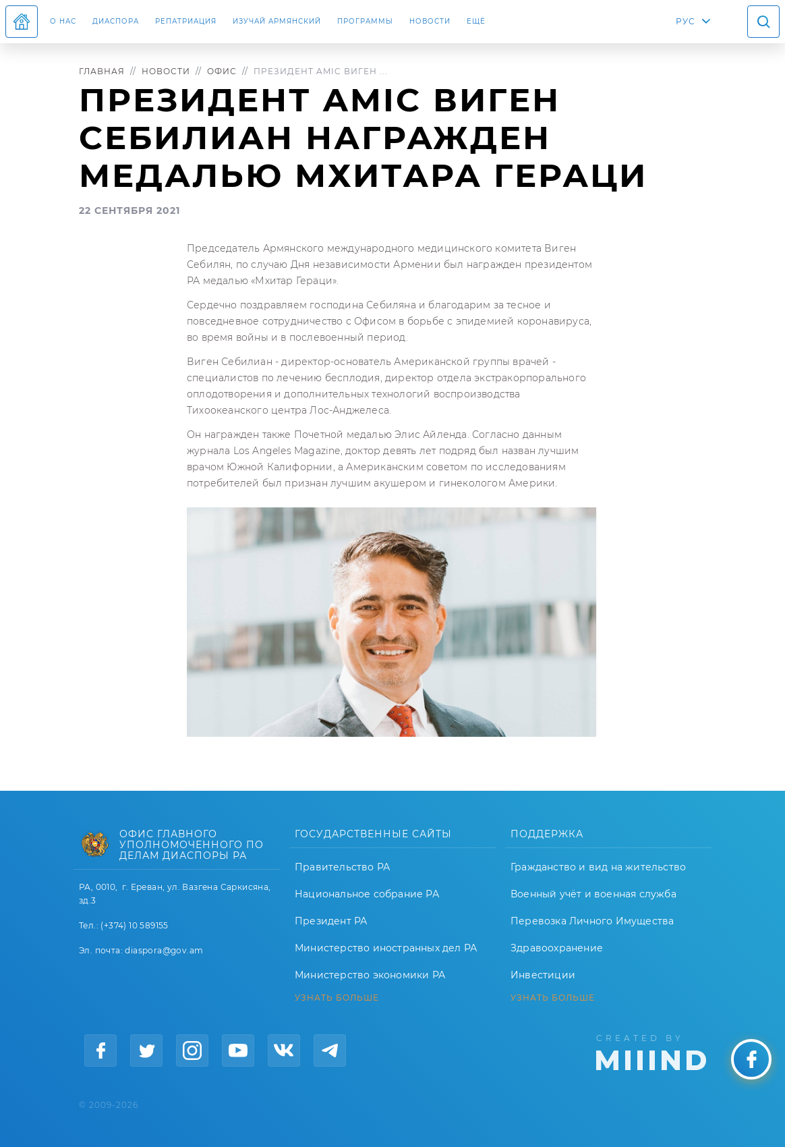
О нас (63, 21)
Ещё (476, 21)
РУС (685, 21)
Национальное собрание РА (367, 894)
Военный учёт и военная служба (593, 894)
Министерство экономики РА (370, 975)
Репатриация (185, 21)
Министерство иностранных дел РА (386, 948)
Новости (429, 21)
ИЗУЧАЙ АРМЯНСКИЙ (277, 21)
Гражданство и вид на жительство (598, 867)
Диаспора (115, 21)
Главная (102, 71)
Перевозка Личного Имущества (592, 921)
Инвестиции (543, 975)
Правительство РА (342, 867)
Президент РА (331, 921)
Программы (365, 21)
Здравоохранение (557, 948)
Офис (222, 71)
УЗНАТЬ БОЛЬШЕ (337, 998)
